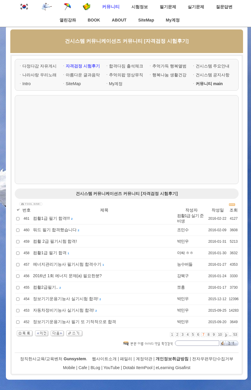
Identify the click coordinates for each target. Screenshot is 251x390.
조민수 (183, 229)
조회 (233, 210)
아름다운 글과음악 (83, 74)
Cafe (82, 367)
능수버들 (184, 264)
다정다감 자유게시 (39, 66)
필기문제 (168, 6)
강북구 (183, 275)
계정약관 (144, 358)
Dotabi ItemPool (138, 367)
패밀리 (126, 358)
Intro (26, 83)
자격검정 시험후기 (83, 66)
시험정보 (139, 6)
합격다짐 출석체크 (126, 66)
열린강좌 (68, 20)
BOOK (94, 20)
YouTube (111, 367)
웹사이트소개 (104, 358)
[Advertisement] (126, 139)
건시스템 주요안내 (213, 66)
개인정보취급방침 (172, 358)
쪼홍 (181, 287)
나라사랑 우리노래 (39, 74)
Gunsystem (75, 358)
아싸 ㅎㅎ (185, 252)
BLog (95, 367)
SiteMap (146, 20)
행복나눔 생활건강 (169, 74)
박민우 (183, 241)
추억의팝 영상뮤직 (126, 74)
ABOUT (119, 20)
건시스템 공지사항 (213, 74)
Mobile (69, 367)
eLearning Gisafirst (173, 367)
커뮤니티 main (209, 83)
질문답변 (224, 6)
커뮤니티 (111, 6)
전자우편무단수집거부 (212, 358)
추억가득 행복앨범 (169, 66)
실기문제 (196, 6)
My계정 (173, 20)
